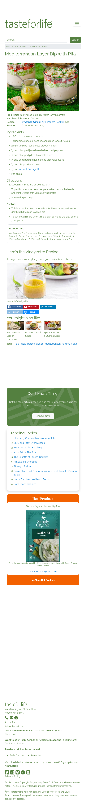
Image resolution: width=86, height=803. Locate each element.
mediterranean (53, 343)
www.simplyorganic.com (43, 571)
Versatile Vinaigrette (29, 169)
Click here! (10, 734)
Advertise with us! (14, 726)
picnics (39, 343)
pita (75, 343)
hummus (67, 343)
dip (17, 343)
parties (31, 343)
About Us (10, 722)
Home (8, 46)
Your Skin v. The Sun (25, 452)
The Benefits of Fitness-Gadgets (31, 457)
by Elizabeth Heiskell (43, 122)
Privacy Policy (12, 776)
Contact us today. (14, 743)
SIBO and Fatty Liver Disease (29, 443)
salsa (23, 343)
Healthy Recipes (21, 46)
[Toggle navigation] (77, 23)
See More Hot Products (43, 580)
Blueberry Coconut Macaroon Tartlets (34, 438)
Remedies (36, 755)
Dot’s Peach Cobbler (25, 484)
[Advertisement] (43, 8)
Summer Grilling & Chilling (28, 447)
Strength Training (23, 466)
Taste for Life (16, 755)
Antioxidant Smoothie (25, 461)
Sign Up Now (43, 416)
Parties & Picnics (39, 46)
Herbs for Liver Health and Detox (31, 479)
